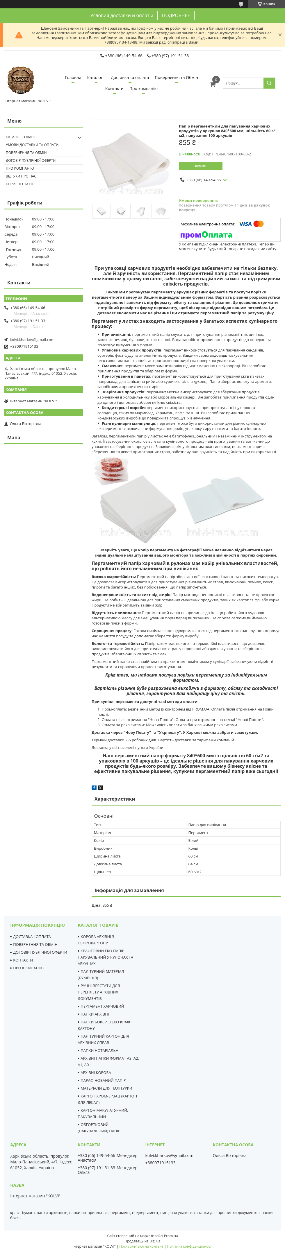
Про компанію (143, 88)
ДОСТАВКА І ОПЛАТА (32, 936)
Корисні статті (19, 184)
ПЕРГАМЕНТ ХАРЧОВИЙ (102, 1006)
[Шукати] (269, 83)
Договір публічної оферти (31, 160)
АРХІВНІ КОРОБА (96, 1072)
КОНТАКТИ (23, 960)
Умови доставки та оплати (32, 144)
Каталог (95, 77)
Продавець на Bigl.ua (142, 1241)
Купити (200, 166)
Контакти (114, 88)
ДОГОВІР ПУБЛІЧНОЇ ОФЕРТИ (40, 952)
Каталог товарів (21, 136)
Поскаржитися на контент (141, 1246)
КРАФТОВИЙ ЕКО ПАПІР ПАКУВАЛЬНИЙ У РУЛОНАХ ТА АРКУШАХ (105, 957)
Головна (73, 77)
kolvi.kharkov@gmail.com (32, 339)
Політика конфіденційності (189, 1246)
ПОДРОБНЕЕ (176, 15)
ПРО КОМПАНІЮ (28, 968)
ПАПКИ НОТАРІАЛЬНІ (100, 1050)
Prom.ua (171, 1235)
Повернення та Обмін (176, 77)
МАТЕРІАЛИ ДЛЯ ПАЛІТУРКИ (106, 1088)
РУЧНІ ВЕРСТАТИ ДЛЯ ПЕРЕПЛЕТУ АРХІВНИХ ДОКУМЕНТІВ (99, 992)
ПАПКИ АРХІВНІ (95, 1014)
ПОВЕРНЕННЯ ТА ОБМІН (35, 944)
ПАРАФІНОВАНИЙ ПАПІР (103, 1080)
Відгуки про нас (21, 176)
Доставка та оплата (130, 77)
